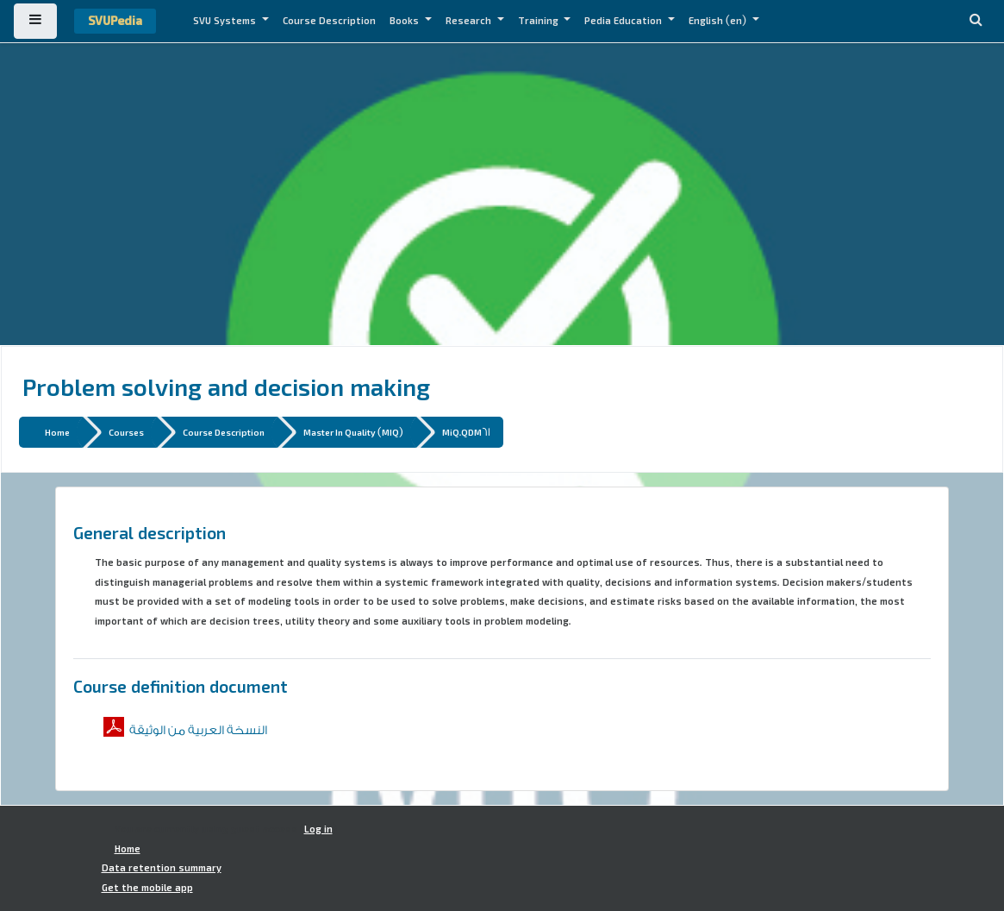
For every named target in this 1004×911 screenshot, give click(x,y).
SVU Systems (226, 21)
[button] (975, 21)
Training (539, 21)
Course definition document (180, 686)
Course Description (329, 21)
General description (149, 532)
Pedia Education (624, 21)
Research (470, 21)
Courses (126, 431)
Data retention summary (161, 868)
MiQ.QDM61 (466, 431)
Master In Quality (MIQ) (353, 431)
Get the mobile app (147, 888)
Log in (318, 829)
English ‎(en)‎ (719, 21)
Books (405, 21)
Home (57, 431)
